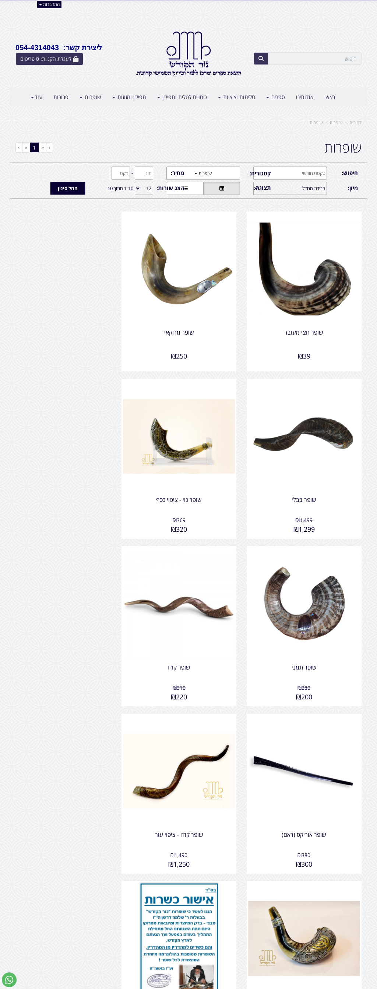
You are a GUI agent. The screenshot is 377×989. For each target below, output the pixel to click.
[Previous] (42, 147)
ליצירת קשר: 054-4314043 (58, 47)
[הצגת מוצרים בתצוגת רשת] (221, 188)
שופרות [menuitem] (90, 97)
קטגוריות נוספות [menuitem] (343, 944)
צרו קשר (174, 904)
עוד (36, 97)
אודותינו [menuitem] (304, 97)
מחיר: (177, 173)
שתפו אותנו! (169, 912)
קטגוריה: (260, 173)
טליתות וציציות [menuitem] (236, 97)
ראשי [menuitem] (329, 97)
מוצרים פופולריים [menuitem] (343, 904)
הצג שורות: (170, 188)
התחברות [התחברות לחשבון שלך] (49, 4)
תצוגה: (262, 187)
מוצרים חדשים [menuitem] (346, 912)
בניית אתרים (159, 984)
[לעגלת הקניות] (49, 59)
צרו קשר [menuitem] (352, 928)
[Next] (25, 147)
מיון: (353, 188)
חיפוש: (350, 173)
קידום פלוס (178, 984)
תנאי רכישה (259, 936)
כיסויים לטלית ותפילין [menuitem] (182, 97)
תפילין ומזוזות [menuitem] (129, 97)
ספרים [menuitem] (275, 97)
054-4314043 (240, 928)
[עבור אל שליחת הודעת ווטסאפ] (9, 979)
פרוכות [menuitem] (60, 97)
